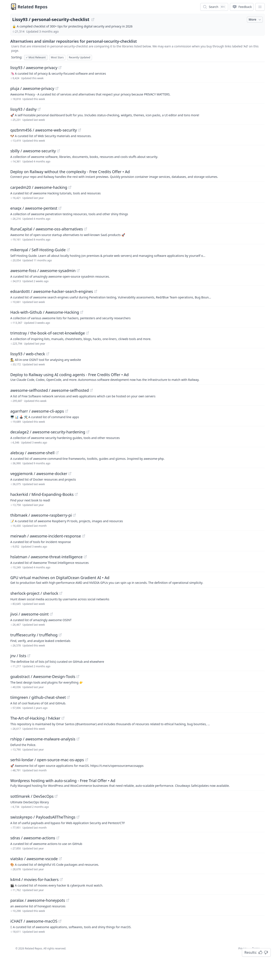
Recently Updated (79, 57)
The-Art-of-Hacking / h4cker (35, 718)
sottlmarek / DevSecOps (31, 796)
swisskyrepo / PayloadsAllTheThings (42, 817)
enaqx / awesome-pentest (33, 208)
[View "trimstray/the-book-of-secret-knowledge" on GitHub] (87, 333)
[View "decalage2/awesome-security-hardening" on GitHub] (88, 432)
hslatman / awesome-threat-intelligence (46, 556)
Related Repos (32, 7)
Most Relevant (36, 57)
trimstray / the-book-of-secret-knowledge (47, 333)
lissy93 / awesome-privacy (33, 67)
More (255, 19)
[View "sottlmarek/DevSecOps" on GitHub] (56, 796)
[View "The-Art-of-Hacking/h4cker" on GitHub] (63, 718)
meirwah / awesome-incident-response (45, 536)
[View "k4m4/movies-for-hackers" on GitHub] (61, 879)
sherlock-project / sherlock (34, 593)
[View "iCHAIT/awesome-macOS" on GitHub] (60, 921)
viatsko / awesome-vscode (34, 858)
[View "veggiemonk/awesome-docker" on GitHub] (70, 473)
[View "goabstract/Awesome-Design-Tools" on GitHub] (77, 676)
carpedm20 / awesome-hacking (38, 187)
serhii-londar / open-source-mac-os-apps (47, 759)
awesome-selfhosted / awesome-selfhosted (49, 390)
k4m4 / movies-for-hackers (34, 879)
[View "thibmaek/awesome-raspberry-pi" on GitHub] (74, 515)
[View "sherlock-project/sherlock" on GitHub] (61, 593)
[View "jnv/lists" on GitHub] (29, 655)
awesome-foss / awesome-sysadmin (43, 270)
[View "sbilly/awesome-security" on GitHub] (58, 151)
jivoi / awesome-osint (29, 614)
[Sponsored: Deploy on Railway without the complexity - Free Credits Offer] (137, 174)
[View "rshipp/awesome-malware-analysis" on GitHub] (78, 739)
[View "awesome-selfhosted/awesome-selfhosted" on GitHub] (91, 390)
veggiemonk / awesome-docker (38, 473)
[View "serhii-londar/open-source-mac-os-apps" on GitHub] (86, 759)
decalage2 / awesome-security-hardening (47, 431)
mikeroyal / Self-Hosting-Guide (38, 249)
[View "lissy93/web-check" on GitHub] (47, 354)
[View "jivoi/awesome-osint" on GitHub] (51, 614)
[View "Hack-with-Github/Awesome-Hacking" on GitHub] (81, 312)
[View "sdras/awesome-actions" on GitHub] (58, 838)
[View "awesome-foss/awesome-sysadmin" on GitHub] (78, 270)
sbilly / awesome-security (33, 150)
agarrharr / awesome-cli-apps (37, 411)
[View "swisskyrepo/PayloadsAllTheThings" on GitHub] (78, 817)
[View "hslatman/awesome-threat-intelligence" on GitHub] (85, 556)
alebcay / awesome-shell (32, 452)
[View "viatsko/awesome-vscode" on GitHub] (60, 858)
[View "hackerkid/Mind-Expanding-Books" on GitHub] (76, 494)
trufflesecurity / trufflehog (34, 634)
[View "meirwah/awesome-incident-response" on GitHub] (83, 536)
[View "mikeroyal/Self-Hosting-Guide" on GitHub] (68, 249)
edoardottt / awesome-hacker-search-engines (51, 291)
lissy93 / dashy (23, 109)
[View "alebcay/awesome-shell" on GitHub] (57, 452)
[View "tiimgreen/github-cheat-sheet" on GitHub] (68, 697)
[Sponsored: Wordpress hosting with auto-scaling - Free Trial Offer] (137, 783)
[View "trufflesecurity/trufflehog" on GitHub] (60, 635)
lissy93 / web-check (27, 353)
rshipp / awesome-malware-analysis (42, 739)
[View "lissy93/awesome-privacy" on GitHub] (60, 67)
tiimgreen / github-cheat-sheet (38, 697)
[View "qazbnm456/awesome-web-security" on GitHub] (79, 130)
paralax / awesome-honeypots (37, 900)
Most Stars (57, 57)
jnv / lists (18, 655)
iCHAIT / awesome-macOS (33, 921)
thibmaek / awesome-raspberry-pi (41, 515)
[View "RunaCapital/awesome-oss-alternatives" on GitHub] (85, 229)
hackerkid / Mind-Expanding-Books (42, 494)
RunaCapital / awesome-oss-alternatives (46, 229)
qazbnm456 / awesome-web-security (43, 130)
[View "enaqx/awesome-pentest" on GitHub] (60, 208)
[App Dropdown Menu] (260, 7)
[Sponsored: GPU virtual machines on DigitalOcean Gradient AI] (137, 580)
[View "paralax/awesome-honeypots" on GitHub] (67, 900)
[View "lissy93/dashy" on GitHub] (39, 109)
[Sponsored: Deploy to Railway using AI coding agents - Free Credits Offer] (137, 377)
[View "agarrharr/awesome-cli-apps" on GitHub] (66, 411)
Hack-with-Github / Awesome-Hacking (44, 312)
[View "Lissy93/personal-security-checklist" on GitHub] (93, 19)
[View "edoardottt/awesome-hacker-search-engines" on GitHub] (95, 291)
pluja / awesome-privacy (32, 88)
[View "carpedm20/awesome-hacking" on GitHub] (70, 187)
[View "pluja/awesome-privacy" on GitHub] (57, 88)
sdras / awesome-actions (32, 837)
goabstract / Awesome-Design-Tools (42, 676)
